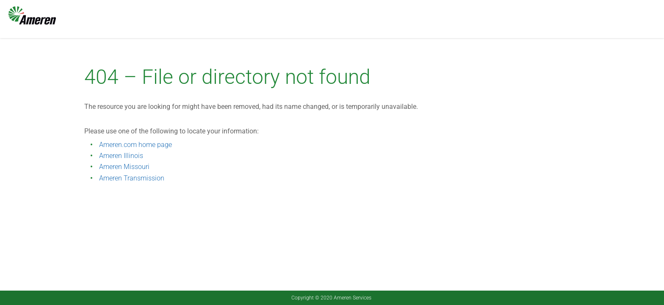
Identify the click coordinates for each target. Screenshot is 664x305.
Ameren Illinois (121, 156)
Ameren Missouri (124, 167)
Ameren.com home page (135, 145)
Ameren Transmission (131, 178)
